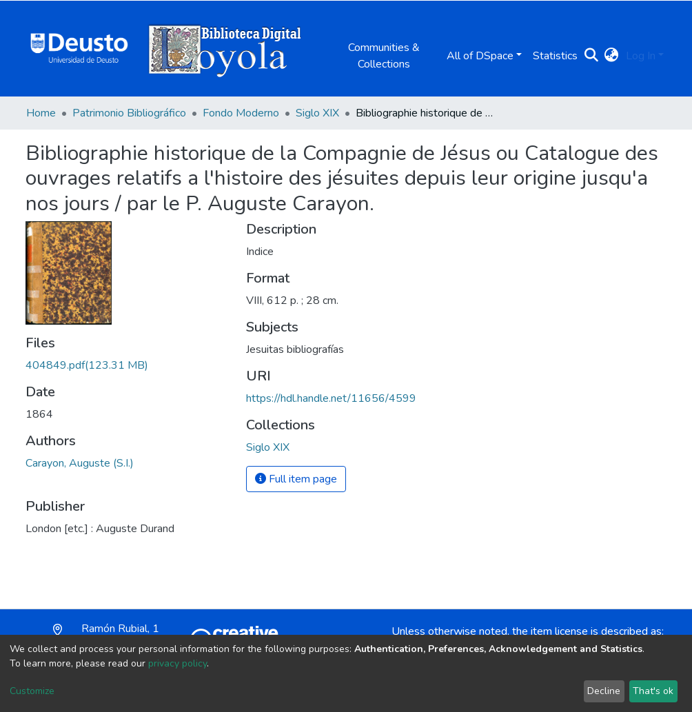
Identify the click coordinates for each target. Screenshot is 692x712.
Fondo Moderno (241, 113)
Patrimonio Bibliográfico (129, 113)
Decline (603, 691)
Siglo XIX (317, 113)
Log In (640, 55)
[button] (611, 56)
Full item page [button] (296, 479)
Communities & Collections (384, 56)
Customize (32, 691)
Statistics (555, 55)
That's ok (653, 691)
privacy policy (177, 663)
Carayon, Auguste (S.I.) (80, 463)
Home (41, 113)
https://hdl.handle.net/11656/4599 (331, 398)
